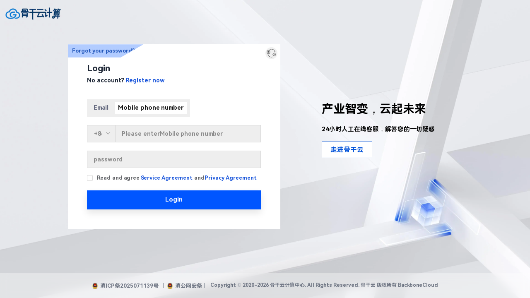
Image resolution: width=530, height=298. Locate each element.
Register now (145, 80)
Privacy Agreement (231, 178)
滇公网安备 (184, 286)
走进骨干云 (347, 150)
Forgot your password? (103, 51)
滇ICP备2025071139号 (125, 286)
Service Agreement (167, 178)
